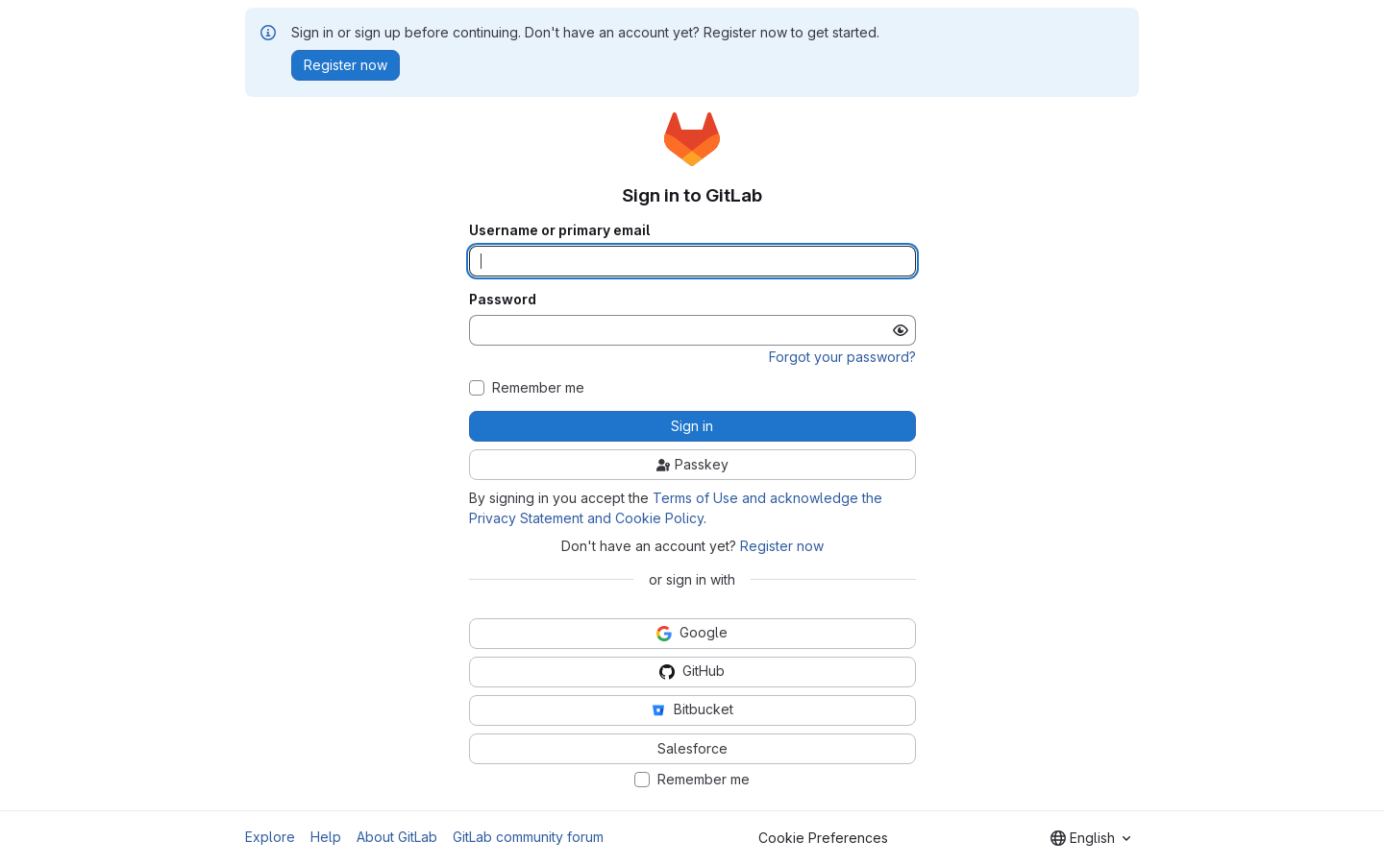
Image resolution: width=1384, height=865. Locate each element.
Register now (782, 546)
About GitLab (397, 837)
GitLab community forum (528, 837)
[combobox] (1090, 838)
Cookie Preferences (823, 837)
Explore (270, 837)
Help (325, 837)
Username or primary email (559, 230)
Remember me (538, 388)
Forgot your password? (842, 356)
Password (502, 299)
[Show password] (900, 330)
